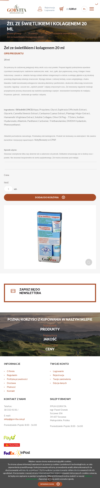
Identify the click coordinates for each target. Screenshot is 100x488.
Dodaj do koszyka (47, 197)
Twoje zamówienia (62, 379)
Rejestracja (58, 375)
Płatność (11, 387)
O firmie (11, 371)
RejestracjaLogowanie (50, 8)
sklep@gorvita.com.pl (14, 419)
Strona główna (14, 33)
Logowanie (58, 371)
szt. (10, 189)
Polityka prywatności (17, 379)
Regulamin (12, 375)
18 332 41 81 (10, 409)
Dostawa (11, 383)
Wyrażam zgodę (47, 484)
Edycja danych (60, 383)
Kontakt (11, 391)
